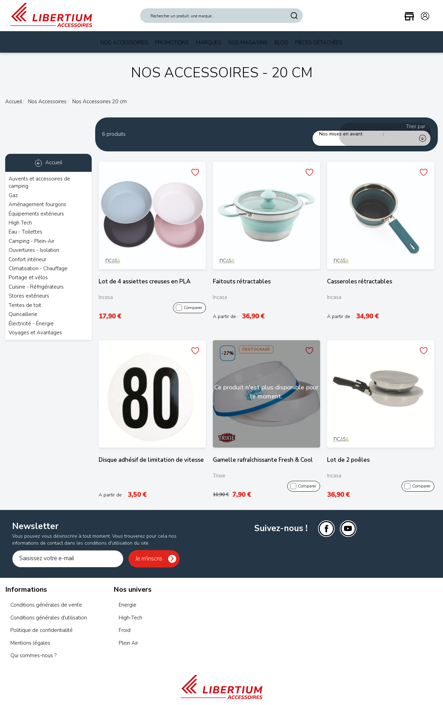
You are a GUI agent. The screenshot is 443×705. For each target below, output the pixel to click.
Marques (208, 42)
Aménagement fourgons (37, 204)
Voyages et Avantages (35, 332)
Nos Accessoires (124, 42)
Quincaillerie (23, 314)
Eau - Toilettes (25, 231)
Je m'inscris (148, 550)
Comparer (189, 300)
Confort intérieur (27, 259)
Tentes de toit (25, 305)
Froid (124, 622)
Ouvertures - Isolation (34, 250)
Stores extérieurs (29, 295)
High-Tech (130, 609)
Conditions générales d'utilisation (48, 609)
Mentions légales (30, 634)
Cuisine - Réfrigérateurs (36, 286)
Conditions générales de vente (46, 596)
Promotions (172, 42)
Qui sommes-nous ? (33, 647)
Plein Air (128, 634)
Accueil (13, 101)
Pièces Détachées (319, 42)
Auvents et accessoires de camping (39, 182)
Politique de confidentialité (41, 622)
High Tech (20, 222)
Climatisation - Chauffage (38, 268)
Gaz (13, 195)
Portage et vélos (28, 277)
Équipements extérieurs (36, 213)
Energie (127, 596)
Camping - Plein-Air (31, 241)
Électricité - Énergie (31, 323)
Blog (281, 42)
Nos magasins (248, 42)
